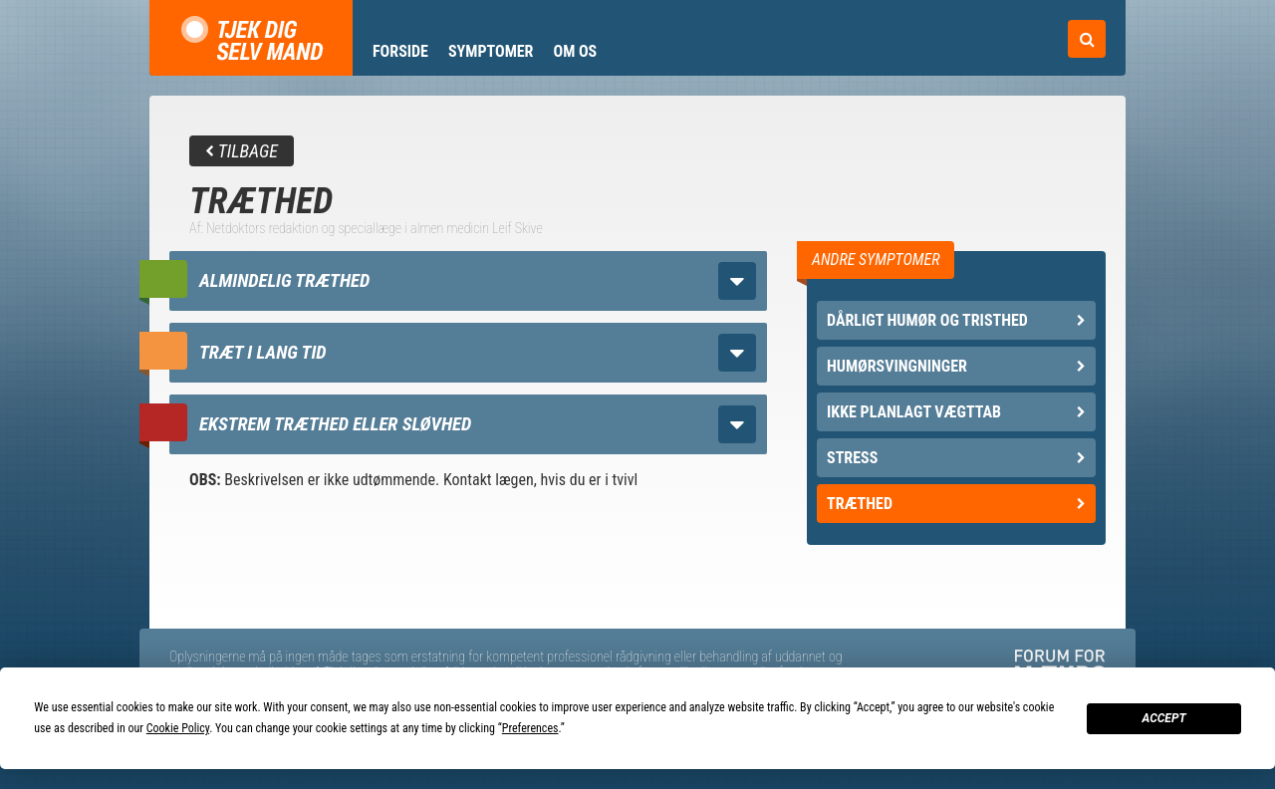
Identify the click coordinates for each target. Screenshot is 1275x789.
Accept (1163, 718)
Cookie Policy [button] (177, 728)
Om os (575, 51)
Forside (400, 51)
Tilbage (241, 150)
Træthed (956, 503)
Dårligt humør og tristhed (956, 320)
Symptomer (491, 51)
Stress (956, 457)
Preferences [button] (530, 728)
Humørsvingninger (956, 366)
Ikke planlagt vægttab (956, 411)
